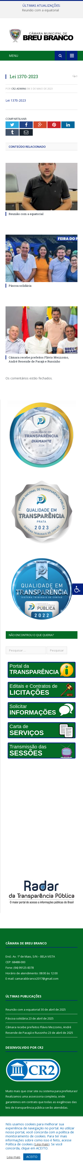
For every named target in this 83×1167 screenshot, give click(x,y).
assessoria (36, 1096)
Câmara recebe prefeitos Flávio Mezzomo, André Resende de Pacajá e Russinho (39, 359)
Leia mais (41, 1144)
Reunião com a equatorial (40, 10)
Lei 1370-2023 (16, 100)
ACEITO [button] (31, 1157)
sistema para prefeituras (60, 1091)
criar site (32, 1091)
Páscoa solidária (20, 286)
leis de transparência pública (25, 1108)
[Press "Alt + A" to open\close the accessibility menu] (77, 589)
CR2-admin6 (18, 88)
